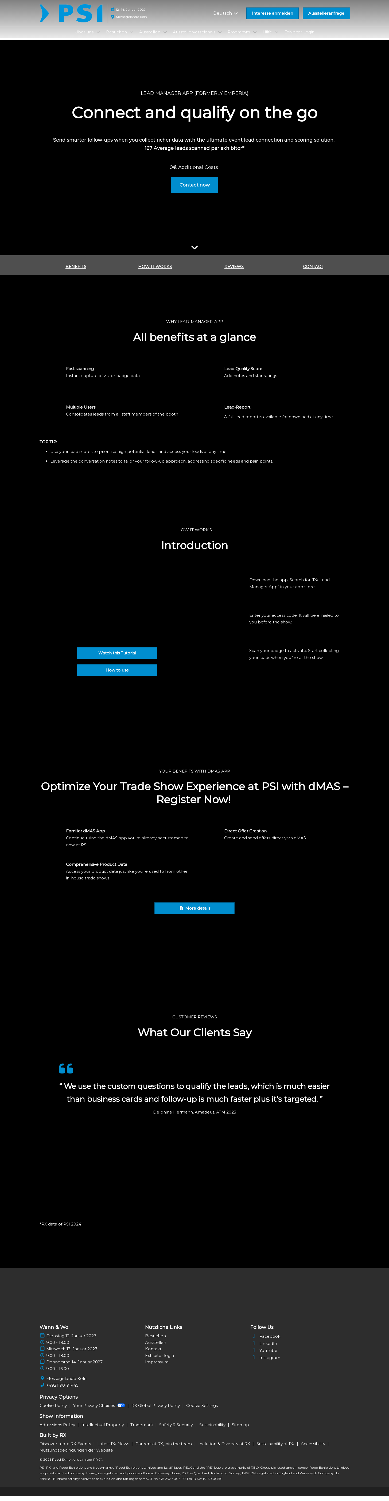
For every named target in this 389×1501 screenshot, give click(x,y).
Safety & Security (176, 1429)
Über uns (85, 37)
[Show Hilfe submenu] (276, 37)
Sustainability (213, 1429)
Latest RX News (113, 1448)
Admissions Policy (58, 1429)
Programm (239, 37)
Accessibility (313, 1448)
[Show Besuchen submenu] (131, 37)
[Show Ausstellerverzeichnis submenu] (220, 37)
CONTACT (313, 271)
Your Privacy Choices (99, 1410)
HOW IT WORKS (155, 271)
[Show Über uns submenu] (98, 37)
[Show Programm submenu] (254, 37)
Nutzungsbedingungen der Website (76, 1455)
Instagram (265, 1362)
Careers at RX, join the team (164, 1448)
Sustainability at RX (275, 1448)
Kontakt (153, 1353)
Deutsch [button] (225, 18)
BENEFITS (75, 271)
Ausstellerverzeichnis (194, 37)
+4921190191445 (62, 1390)
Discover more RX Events (66, 1448)
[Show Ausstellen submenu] (165, 37)
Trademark (142, 1429)
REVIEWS (234, 271)
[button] (272, 18)
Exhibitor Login (299, 37)
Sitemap (240, 1429)
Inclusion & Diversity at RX (224, 1448)
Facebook (265, 1341)
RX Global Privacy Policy (156, 1410)
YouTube (263, 1355)
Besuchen (117, 37)
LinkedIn (263, 1348)
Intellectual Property (103, 1429)
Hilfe (268, 37)
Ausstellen (150, 37)
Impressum (157, 1367)
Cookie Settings (202, 1410)
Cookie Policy (54, 1410)
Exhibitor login (159, 1360)
